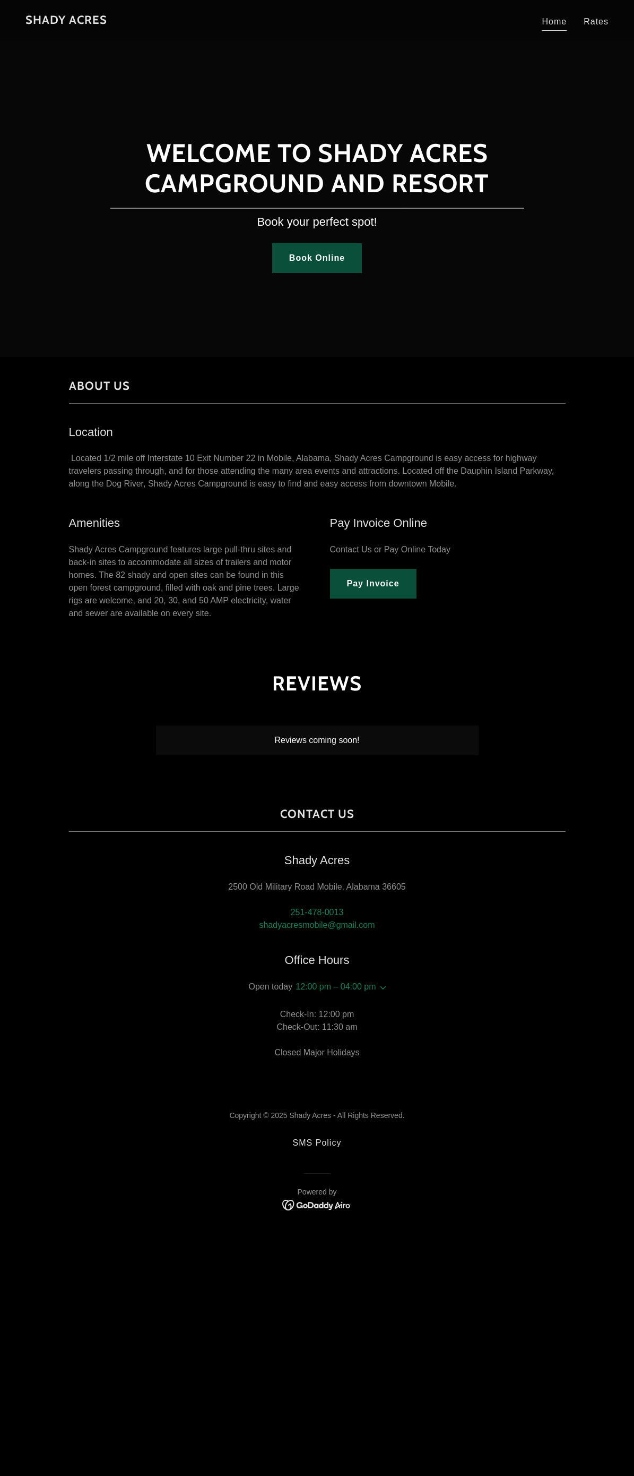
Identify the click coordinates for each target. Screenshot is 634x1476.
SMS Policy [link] (317, 1142)
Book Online (317, 257)
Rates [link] (596, 21)
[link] (66, 20)
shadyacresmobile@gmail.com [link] (317, 924)
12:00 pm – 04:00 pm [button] (336, 986)
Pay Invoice (373, 583)
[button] (381, 988)
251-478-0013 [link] (317, 912)
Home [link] (554, 21)
